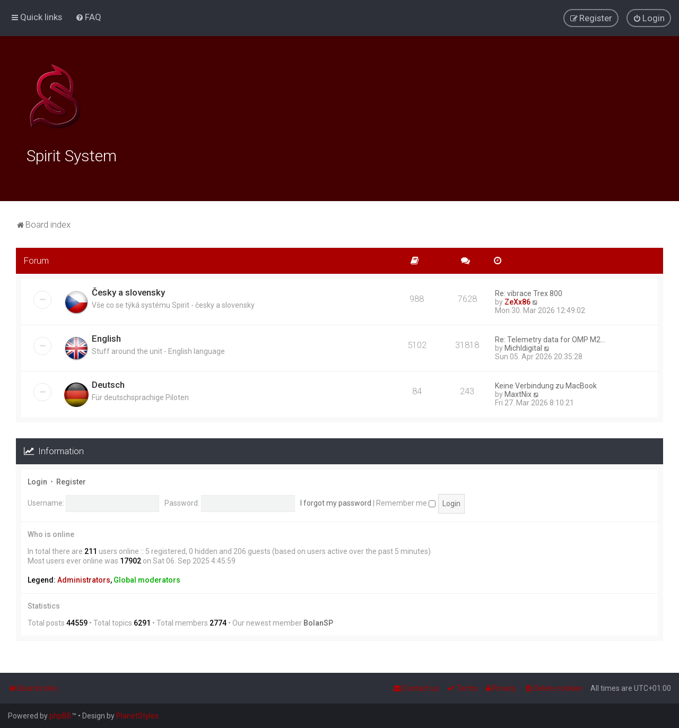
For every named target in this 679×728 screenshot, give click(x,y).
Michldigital (523, 346)
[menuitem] (88, 17)
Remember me (406, 501)
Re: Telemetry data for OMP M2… (550, 338)
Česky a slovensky (128, 290)
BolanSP (318, 621)
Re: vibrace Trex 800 (528, 292)
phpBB (60, 716)
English (106, 337)
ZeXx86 (517, 300)
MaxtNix (518, 392)
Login (37, 480)
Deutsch (108, 383)
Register (71, 480)
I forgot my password (335, 501)
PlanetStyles (137, 716)
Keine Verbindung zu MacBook (546, 384)
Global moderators (147, 579)
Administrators (83, 579)
